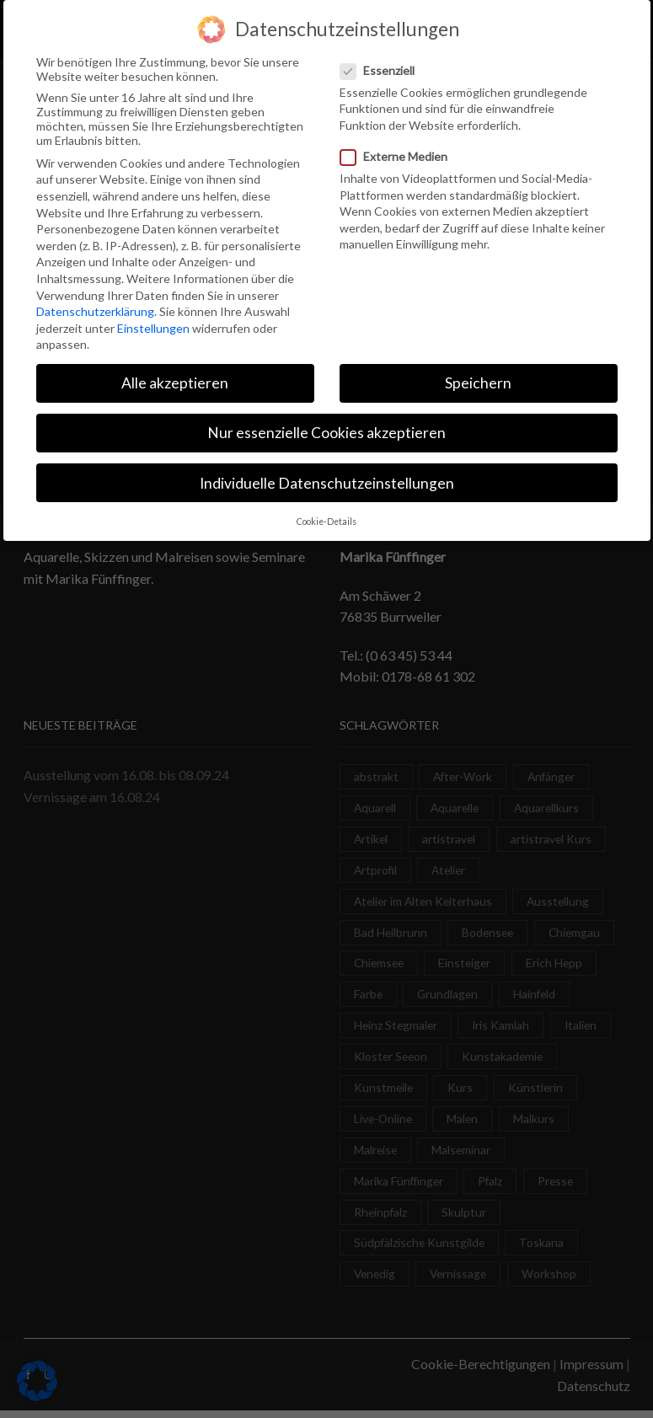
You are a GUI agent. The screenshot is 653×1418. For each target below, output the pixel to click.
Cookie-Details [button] (326, 518)
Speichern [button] (478, 380)
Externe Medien (399, 153)
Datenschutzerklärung (95, 308)
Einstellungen (153, 325)
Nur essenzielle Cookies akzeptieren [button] (326, 430)
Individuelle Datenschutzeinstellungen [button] (327, 480)
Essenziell (383, 67)
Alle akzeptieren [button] (174, 380)
